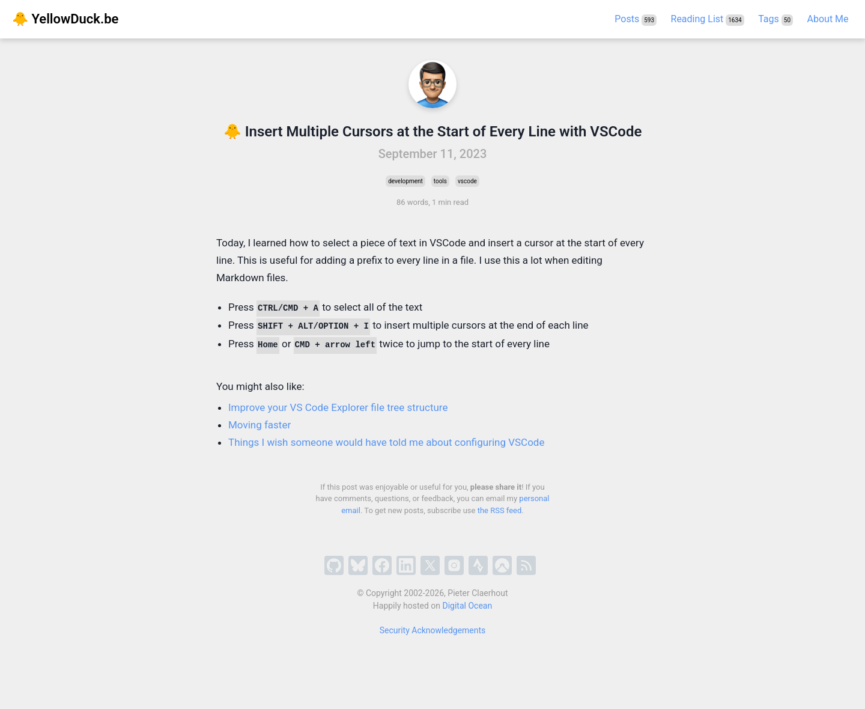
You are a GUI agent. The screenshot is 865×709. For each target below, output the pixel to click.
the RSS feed (500, 510)
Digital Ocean (468, 605)
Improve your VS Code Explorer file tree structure (338, 407)
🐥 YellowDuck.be (65, 18)
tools (440, 181)
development (405, 181)
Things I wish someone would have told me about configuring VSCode (386, 442)
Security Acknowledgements (433, 630)
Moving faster (259, 425)
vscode (467, 181)
